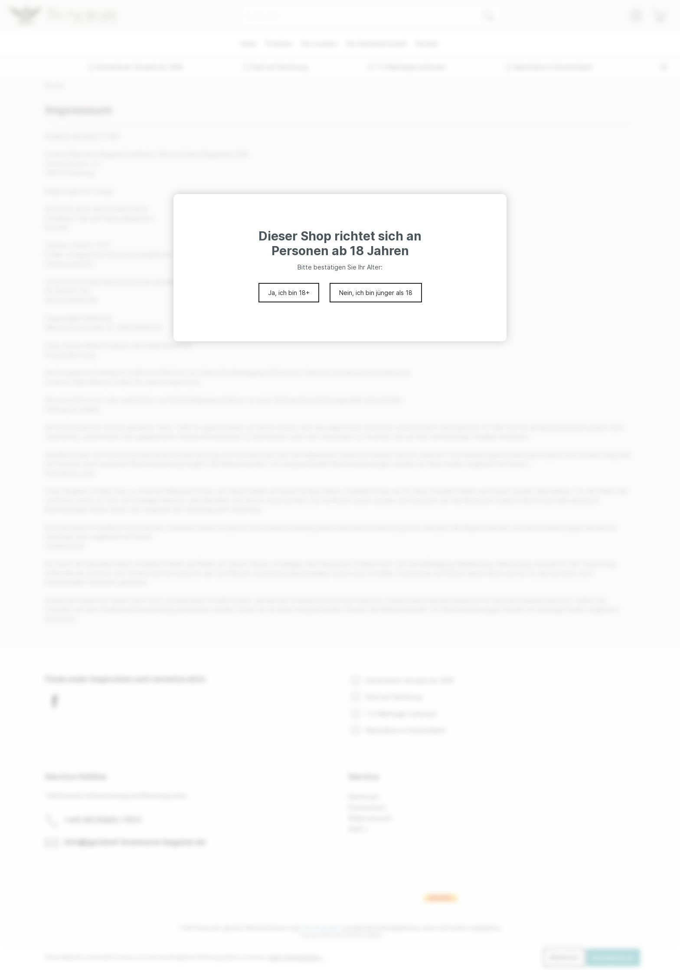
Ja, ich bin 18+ (289, 292)
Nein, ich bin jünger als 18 (375, 292)
